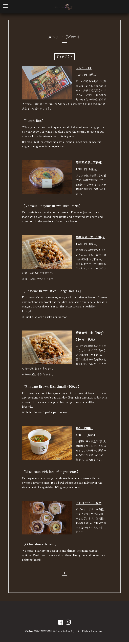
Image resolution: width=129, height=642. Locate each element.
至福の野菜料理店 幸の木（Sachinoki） (54, 631)
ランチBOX (84, 68)
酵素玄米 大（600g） (90, 237)
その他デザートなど (88, 503)
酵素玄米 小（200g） (90, 333)
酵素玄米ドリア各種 (88, 162)
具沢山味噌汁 (84, 428)
